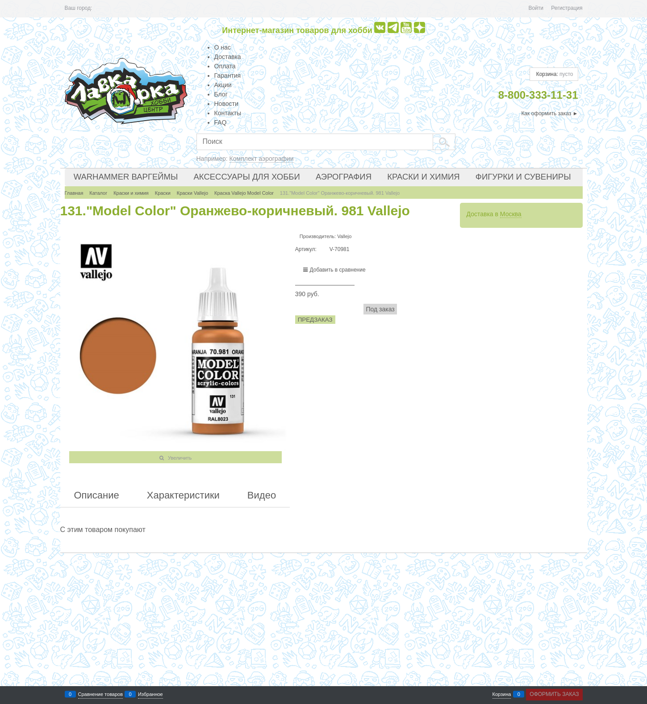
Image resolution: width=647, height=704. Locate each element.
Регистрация (566, 8)
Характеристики (183, 495)
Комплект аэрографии (262, 158)
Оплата (225, 66)
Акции (223, 84)
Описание (96, 495)
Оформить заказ (554, 694)
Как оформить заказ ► (549, 113)
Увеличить (180, 458)
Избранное (150, 694)
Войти (535, 8)
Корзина (502, 694)
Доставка (227, 56)
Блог (221, 94)
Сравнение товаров (100, 694)
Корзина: (553, 74)
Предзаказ (315, 319)
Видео (261, 495)
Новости (226, 103)
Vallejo (344, 236)
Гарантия (227, 75)
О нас (222, 47)
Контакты (227, 113)
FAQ (220, 122)
